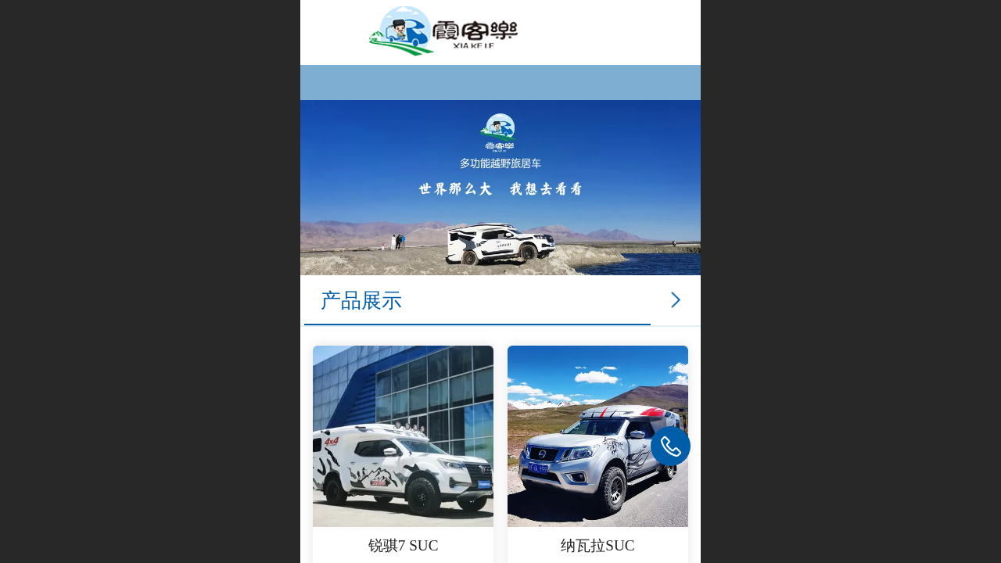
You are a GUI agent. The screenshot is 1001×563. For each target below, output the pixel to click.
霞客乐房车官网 (575, 31)
